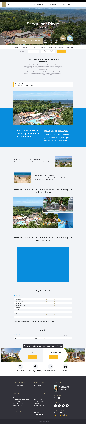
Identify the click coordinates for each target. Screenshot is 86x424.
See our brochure (16, 397)
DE (65, 397)
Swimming (43, 47)
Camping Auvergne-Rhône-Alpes (40, 387)
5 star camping (16, 387)
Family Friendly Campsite (18, 385)
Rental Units (25, 47)
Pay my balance (37, 403)
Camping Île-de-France (38, 388)
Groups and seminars (17, 405)
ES (60, 397)
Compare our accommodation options (21, 399)
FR (63, 397)
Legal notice (36, 407)
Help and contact (37, 396)
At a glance (16, 47)
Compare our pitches (17, 401)
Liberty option (36, 412)
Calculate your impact (38, 399)
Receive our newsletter (17, 396)
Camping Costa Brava (38, 385)
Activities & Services (52, 47)
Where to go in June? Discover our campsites (43, 1)
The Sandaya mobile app (39, 401)
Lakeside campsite (17, 388)
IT (67, 397)
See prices (62, 51)
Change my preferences (38, 414)
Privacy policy (36, 408)
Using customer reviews (38, 410)
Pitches (34, 47)
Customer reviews (70, 47)
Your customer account (38, 397)
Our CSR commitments (18, 403)
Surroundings (60, 47)
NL (56, 397)
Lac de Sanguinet (38, 74)
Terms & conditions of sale (39, 405)
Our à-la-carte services (17, 407)
